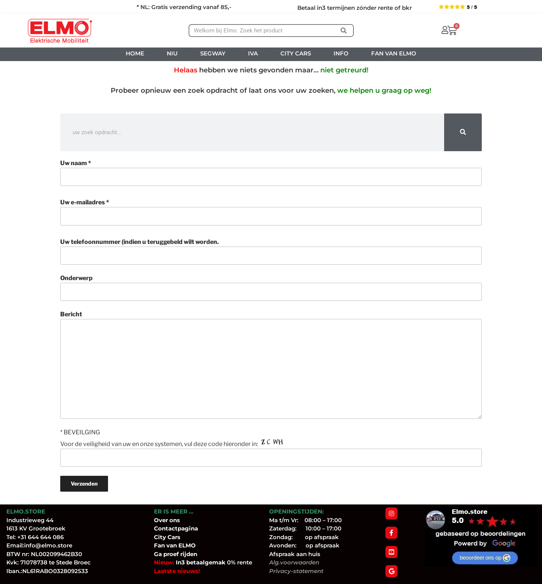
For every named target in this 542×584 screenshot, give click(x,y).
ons (174, 520)
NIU (172, 53)
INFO (341, 53)
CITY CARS (295, 53)
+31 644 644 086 (40, 537)
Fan (159, 545)
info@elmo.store (48, 545)
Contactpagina (176, 528)
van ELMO (180, 545)
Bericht (271, 364)
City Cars (167, 537)
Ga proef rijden (175, 554)
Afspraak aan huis (294, 554)
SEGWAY (212, 53)
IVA (253, 53)
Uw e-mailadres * (271, 212)
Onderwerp (271, 287)
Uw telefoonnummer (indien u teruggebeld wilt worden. (271, 251)
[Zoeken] (343, 30)
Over (161, 520)
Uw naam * (271, 172)
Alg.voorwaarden (294, 562)
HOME (135, 53)
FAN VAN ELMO (393, 53)
